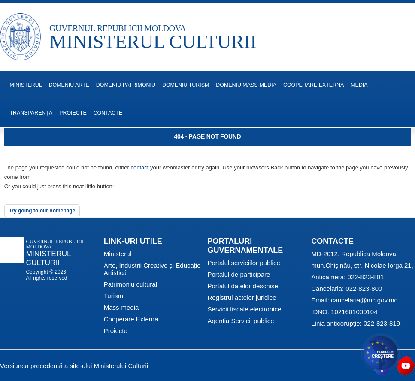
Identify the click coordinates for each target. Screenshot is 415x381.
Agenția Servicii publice (241, 320)
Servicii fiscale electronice (245, 309)
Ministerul (117, 253)
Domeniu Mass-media (246, 85)
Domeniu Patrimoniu (125, 85)
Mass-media (121, 307)
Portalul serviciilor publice (244, 262)
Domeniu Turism (185, 85)
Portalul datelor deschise (243, 286)
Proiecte (72, 113)
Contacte (108, 113)
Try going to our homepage (42, 211)
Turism (113, 295)
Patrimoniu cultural (130, 284)
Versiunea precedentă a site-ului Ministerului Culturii (74, 365)
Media (359, 85)
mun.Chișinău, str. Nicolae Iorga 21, (362, 265)
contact (140, 167)
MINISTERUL (26, 85)
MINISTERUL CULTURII (153, 41)
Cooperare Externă (313, 85)
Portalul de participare (239, 274)
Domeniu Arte (69, 85)
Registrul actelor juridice (242, 297)
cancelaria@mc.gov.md (364, 300)
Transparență (31, 113)
